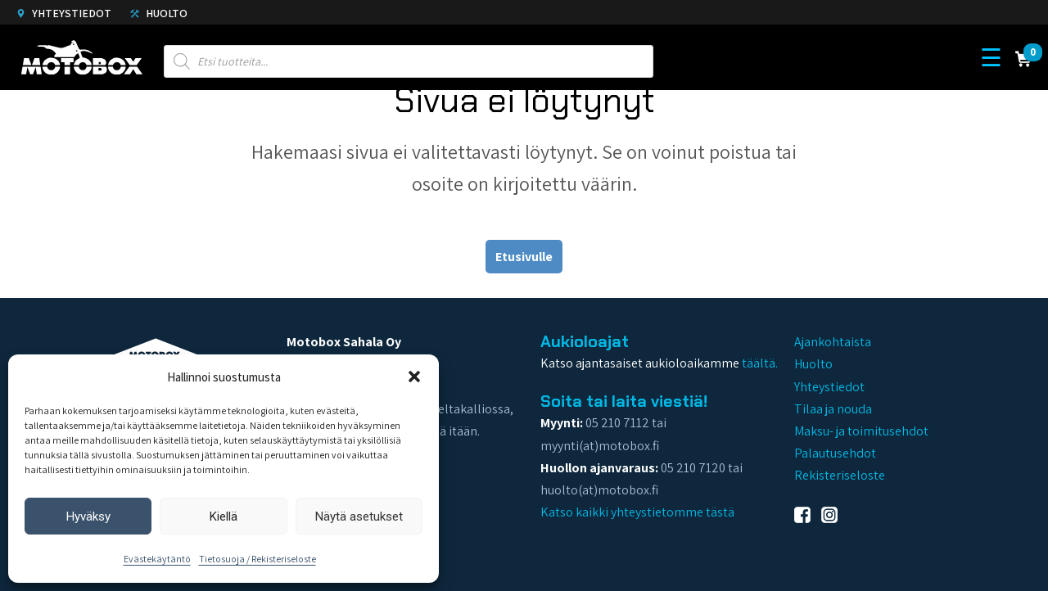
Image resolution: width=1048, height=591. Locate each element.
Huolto (158, 13)
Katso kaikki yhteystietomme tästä (637, 512)
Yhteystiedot (63, 13)
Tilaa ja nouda (833, 408)
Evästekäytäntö (157, 559)
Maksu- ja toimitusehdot (861, 431)
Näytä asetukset (359, 516)
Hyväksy (88, 516)
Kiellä (223, 516)
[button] (414, 376)
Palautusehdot (835, 453)
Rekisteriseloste (839, 475)
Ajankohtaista (832, 341)
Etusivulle (524, 256)
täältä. (760, 363)
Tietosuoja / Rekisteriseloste (257, 559)
